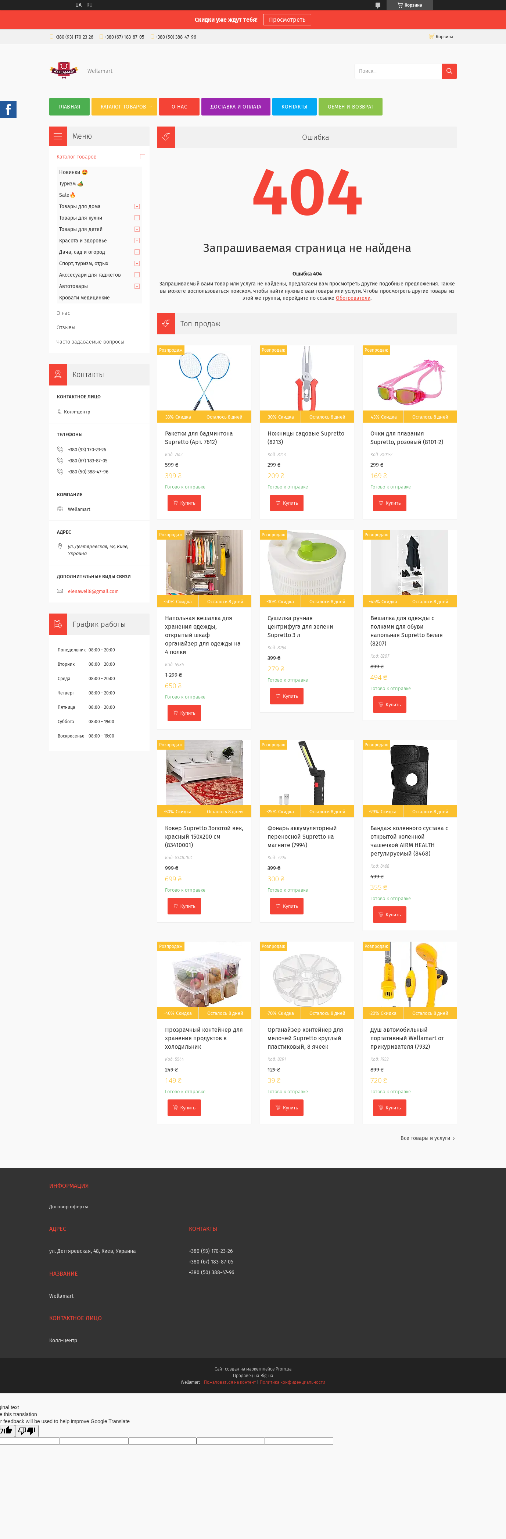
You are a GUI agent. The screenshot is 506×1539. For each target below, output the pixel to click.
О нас (179, 107)
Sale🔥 (67, 195)
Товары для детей (81, 229)
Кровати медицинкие (84, 298)
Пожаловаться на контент (230, 1382)
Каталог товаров (124, 107)
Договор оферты (68, 1206)
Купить (187, 503)
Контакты (294, 107)
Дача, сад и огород (82, 252)
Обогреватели (353, 298)
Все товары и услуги (425, 1138)
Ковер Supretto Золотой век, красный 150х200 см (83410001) (204, 837)
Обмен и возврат (351, 107)
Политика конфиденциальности (292, 1382)
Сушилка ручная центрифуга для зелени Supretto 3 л (300, 627)
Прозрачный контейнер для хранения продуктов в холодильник (204, 1038)
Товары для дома (80, 206)
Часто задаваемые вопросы (90, 342)
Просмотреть (287, 19)
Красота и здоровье (83, 241)
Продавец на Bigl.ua (253, 1375)
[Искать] (449, 71)
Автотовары (73, 286)
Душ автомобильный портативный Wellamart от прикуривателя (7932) (407, 1038)
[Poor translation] (27, 1431)
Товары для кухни (80, 218)
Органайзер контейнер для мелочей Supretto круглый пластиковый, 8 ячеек (305, 1038)
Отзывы (66, 327)
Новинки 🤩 (73, 172)
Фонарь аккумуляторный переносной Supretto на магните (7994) (302, 837)
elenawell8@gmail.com (93, 591)
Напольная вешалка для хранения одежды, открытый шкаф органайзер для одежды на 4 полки (203, 635)
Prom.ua (283, 1369)
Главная (69, 107)
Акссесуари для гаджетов (90, 275)
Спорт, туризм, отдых (83, 263)
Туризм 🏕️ (71, 184)
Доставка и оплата (236, 107)
